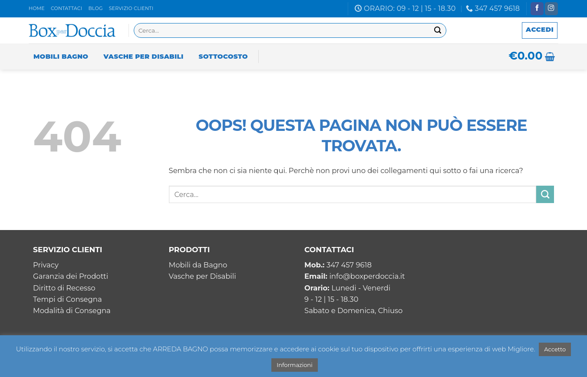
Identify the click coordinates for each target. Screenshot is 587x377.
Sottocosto (223, 56)
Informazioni (294, 364)
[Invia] (437, 30)
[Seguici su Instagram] (551, 9)
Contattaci (66, 8)
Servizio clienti (131, 8)
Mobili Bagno (60, 56)
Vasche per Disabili (143, 56)
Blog (95, 8)
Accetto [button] (555, 349)
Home (37, 8)
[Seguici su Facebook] (537, 9)
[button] (539, 30)
